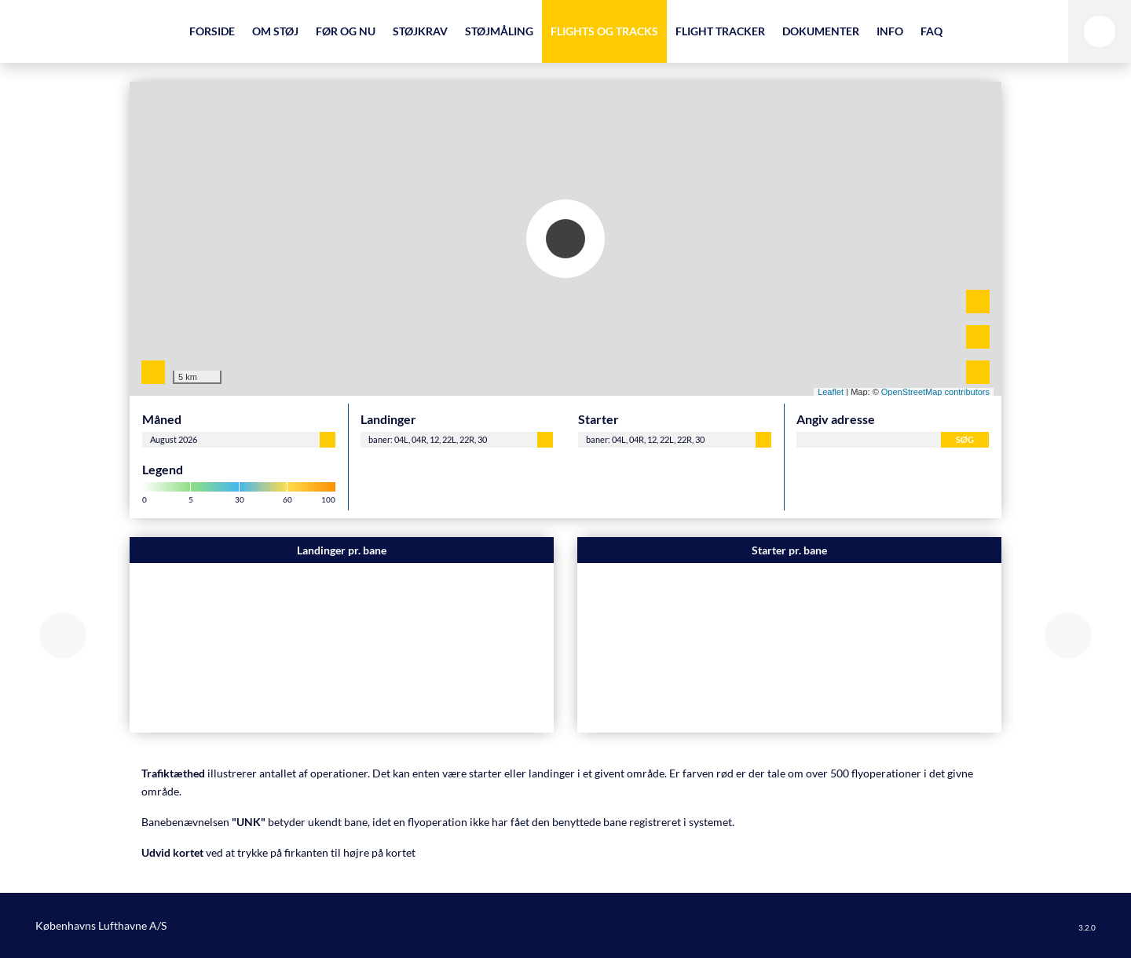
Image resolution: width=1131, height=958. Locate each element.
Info (890, 31)
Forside (212, 31)
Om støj (275, 31)
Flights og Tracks (604, 31)
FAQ (931, 31)
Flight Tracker (720, 31)
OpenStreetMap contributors (935, 392)
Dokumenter (820, 31)
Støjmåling (499, 31)
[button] (62, 635)
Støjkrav (420, 31)
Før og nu (345, 31)
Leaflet (831, 392)
